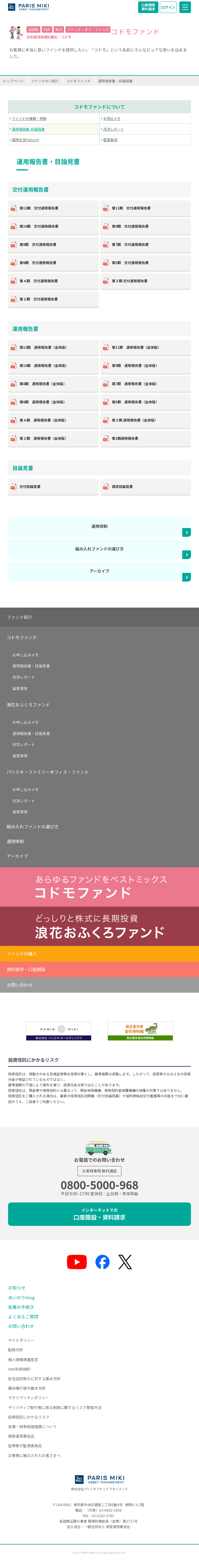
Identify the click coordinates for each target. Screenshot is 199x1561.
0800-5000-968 (99, 1184)
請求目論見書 (122, 486)
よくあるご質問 (23, 1316)
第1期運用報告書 (125, 438)
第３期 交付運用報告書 (129, 280)
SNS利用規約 (19, 1369)
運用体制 (99, 526)
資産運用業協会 (21, 1436)
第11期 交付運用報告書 (131, 207)
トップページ (13, 80)
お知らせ (16, 1288)
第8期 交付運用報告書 (38, 244)
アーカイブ (99, 571)
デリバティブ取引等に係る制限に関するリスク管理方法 (55, 1407)
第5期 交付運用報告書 (130, 262)
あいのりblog (21, 1297)
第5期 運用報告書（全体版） (135, 401)
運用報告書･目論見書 (28, 129)
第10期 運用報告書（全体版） (44, 365)
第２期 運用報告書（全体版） (44, 438)
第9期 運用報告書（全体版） (135, 365)
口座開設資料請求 (148, 6)
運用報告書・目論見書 (31, 666)
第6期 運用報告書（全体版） (43, 401)
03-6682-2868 (110, 1510)
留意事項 (110, 139)
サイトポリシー (21, 1340)
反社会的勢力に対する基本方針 (34, 1378)
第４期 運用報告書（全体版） (44, 419)
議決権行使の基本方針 (27, 1388)
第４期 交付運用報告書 (39, 280)
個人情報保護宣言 (23, 1359)
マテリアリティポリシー (28, 1397)
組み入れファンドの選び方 (99, 549)
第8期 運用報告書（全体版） (43, 383)
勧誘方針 (15, 1349)
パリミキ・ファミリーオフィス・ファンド (48, 772)
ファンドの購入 (22, 954)
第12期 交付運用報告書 (39, 207)
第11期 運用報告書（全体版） (136, 347)
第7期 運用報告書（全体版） (135, 383)
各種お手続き (21, 1307)
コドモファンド (78, 80)
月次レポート (113, 129)
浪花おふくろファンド (28, 704)
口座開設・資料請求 (99, 1214)
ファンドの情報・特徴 (29, 118)
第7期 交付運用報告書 (130, 244)
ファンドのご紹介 (45, 80)
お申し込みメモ (25, 655)
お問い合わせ (20, 985)
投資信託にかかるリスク (28, 1417)
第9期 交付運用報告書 (130, 226)
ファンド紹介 (20, 617)
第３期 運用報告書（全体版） (135, 419)
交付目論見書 (30, 486)
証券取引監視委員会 (25, 1445)
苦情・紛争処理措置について (32, 1426)
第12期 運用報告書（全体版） (44, 347)
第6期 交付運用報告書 (38, 262)
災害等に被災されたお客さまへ (34, 1455)
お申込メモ (112, 118)
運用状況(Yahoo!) (25, 139)
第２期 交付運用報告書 (39, 298)
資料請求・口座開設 (26, 969)
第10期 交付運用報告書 (39, 226)
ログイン (168, 7)
